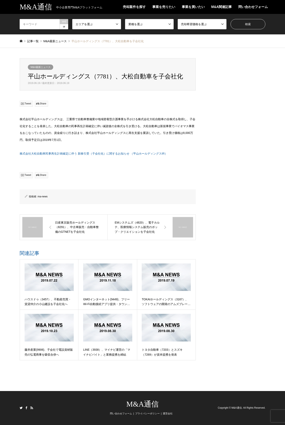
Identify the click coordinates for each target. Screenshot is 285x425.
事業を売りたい (163, 7)
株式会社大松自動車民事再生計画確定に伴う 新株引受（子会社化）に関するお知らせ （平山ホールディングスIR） (93, 153)
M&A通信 (142, 404)
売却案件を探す (134, 7)
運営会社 (168, 413)
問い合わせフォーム (253, 7)
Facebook (26, 407)
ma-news (43, 196)
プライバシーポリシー (147, 413)
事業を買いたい (193, 7)
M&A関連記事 (221, 7)
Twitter (21, 407)
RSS (31, 407)
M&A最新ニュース (41, 67)
